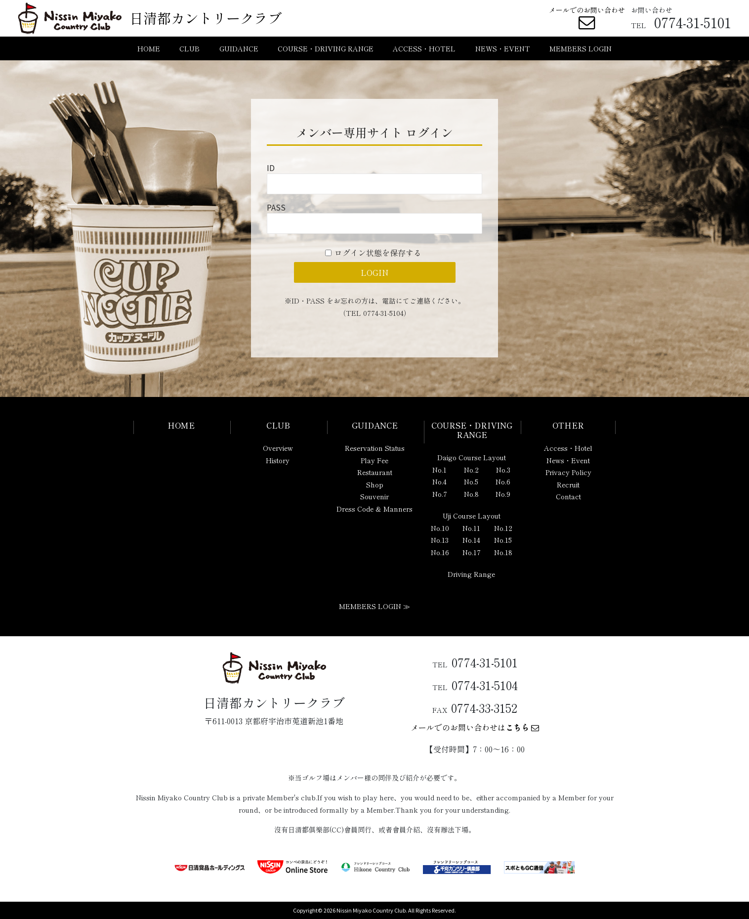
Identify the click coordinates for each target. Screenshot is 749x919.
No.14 (471, 540)
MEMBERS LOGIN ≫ (374, 606)
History (278, 460)
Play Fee (374, 460)
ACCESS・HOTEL (424, 48)
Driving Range (471, 574)
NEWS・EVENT (502, 48)
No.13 (440, 540)
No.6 (503, 481)
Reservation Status (375, 448)
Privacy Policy (568, 472)
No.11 (471, 528)
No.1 (439, 470)
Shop (374, 484)
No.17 (471, 552)
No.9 (503, 494)
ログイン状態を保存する (377, 253)
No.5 (471, 481)
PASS (276, 207)
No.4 (439, 481)
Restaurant (374, 472)
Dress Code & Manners (374, 509)
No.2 (471, 470)
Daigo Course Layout (471, 457)
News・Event (568, 460)
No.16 (440, 552)
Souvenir (374, 496)
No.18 (503, 552)
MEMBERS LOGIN (580, 48)
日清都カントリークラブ (205, 18)
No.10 (440, 528)
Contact (568, 496)
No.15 (503, 540)
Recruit (568, 484)
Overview (278, 448)
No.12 (503, 528)
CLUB (189, 48)
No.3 (503, 470)
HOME (148, 48)
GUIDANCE (238, 48)
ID (271, 168)
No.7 (439, 494)
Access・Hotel (568, 448)
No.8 (471, 494)
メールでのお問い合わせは (475, 727)
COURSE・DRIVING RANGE (326, 48)
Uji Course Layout (471, 516)
